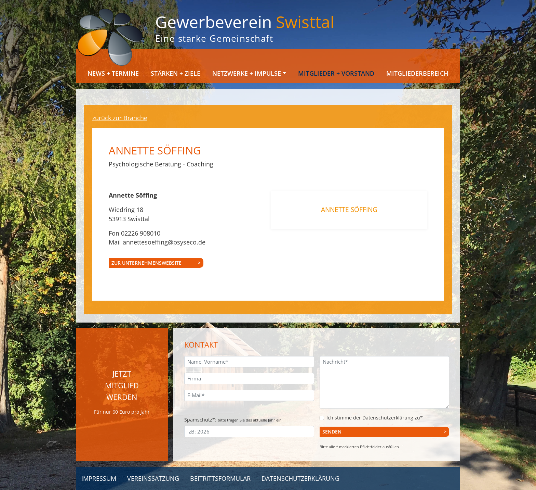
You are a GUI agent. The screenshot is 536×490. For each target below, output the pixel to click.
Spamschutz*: (233, 419)
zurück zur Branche (119, 118)
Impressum (98, 478)
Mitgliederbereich (417, 73)
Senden (331, 431)
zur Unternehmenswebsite (146, 263)
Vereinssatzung (153, 478)
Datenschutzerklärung (387, 417)
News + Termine (113, 73)
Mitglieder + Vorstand (336, 73)
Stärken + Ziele (175, 73)
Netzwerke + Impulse (246, 73)
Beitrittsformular (220, 478)
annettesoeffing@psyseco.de (164, 242)
